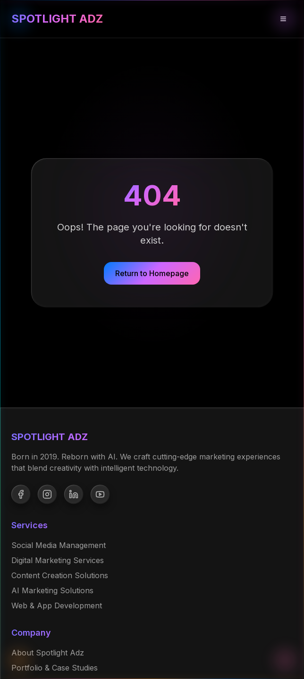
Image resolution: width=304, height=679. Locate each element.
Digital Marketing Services (57, 560)
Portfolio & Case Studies (54, 667)
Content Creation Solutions (59, 575)
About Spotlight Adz (47, 652)
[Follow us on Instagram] (47, 494)
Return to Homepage (152, 273)
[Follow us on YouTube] (100, 494)
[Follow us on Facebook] (20, 494)
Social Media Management (58, 545)
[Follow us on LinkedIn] (73, 494)
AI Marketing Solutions (52, 590)
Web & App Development (56, 605)
